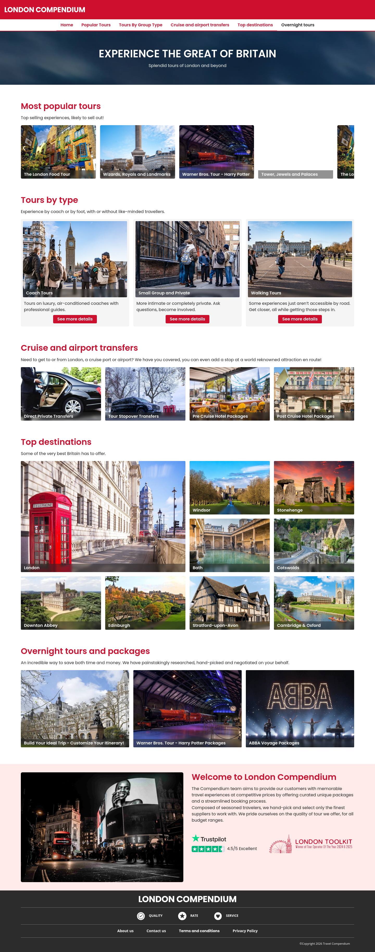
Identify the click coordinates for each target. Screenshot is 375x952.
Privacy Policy (245, 930)
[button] (24, 148)
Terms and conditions (199, 930)
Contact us (156, 930)
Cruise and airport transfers (200, 25)
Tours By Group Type (140, 25)
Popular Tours (96, 25)
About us (125, 930)
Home (67, 25)
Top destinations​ (255, 25)
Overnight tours (297, 25)
